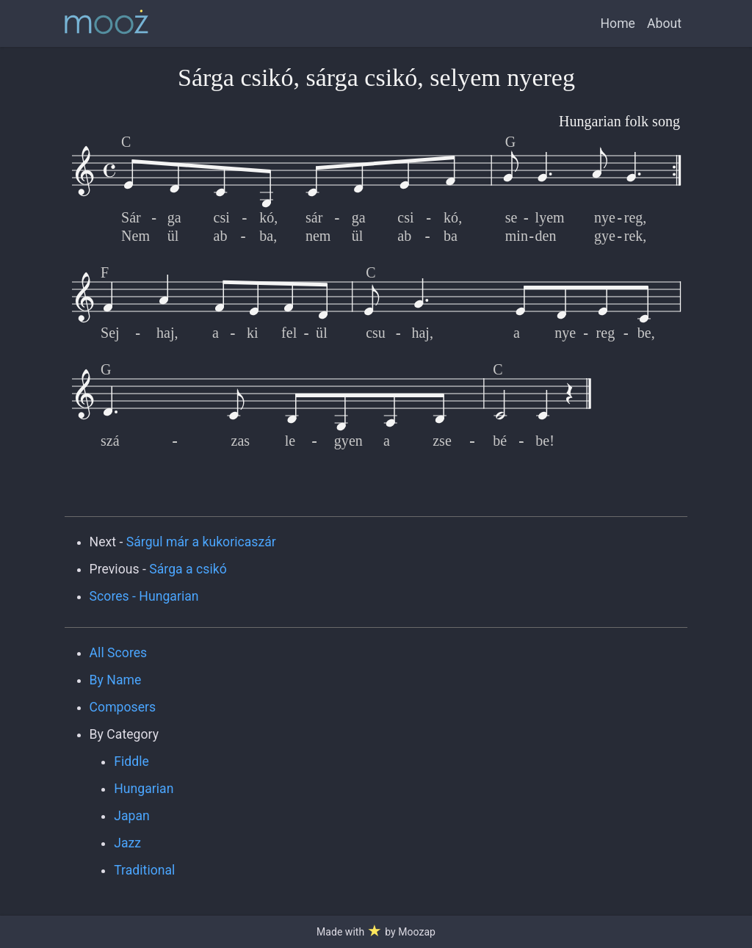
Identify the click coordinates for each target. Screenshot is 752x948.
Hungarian (143, 788)
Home (618, 23)
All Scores (119, 652)
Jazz (127, 843)
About (664, 23)
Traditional (144, 870)
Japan (132, 815)
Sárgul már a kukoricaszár (201, 542)
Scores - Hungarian (144, 596)
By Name (116, 680)
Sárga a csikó (188, 569)
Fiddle (131, 761)
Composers (123, 707)
